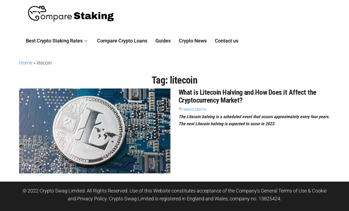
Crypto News (193, 41)
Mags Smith (194, 109)
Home (25, 63)
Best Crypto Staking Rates (56, 41)
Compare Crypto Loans (122, 41)
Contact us (226, 41)
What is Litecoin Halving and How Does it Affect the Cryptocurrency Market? (247, 96)
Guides (163, 41)
